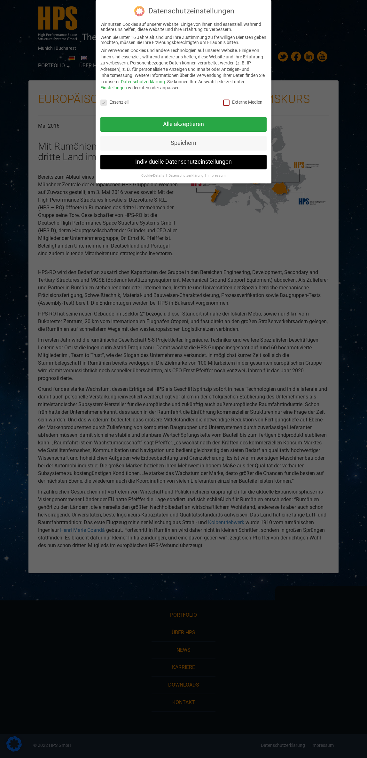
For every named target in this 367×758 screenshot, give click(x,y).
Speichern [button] (183, 143)
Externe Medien (242, 102)
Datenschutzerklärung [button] (186, 176)
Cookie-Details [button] (153, 176)
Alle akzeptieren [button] (183, 124)
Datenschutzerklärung (143, 81)
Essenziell (114, 102)
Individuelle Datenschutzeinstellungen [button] (183, 162)
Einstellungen (113, 87)
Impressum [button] (216, 176)
